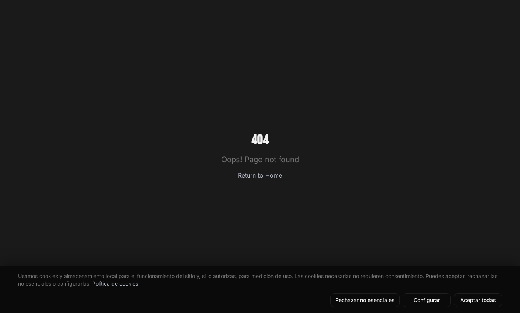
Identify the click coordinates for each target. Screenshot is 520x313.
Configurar (427, 300)
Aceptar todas (478, 300)
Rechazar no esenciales (365, 300)
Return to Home (260, 175)
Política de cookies (115, 283)
